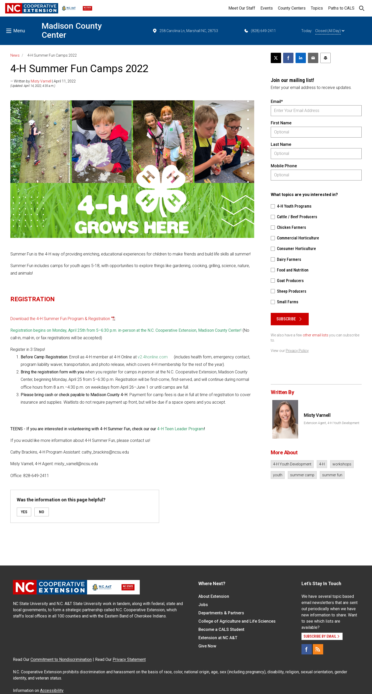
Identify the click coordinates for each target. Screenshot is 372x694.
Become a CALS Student (221, 629)
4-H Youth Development (292, 464)
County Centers (292, 8)
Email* (277, 101)
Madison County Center (72, 30)
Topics (317, 8)
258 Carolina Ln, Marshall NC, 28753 (185, 30)
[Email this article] (313, 58)
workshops (341, 464)
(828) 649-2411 (260, 30)
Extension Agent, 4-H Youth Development (331, 423)
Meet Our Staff (241, 8)
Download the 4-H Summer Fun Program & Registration (60, 318)
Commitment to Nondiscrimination (61, 659)
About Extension (213, 596)
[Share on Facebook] (288, 58)
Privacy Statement (129, 659)
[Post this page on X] (276, 58)
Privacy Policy (297, 351)
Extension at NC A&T (217, 637)
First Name (281, 122)
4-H (322, 464)
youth (277, 475)
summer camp (302, 475)
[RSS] (318, 649)
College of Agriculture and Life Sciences (237, 621)
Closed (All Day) (329, 31)
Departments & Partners (221, 612)
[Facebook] (306, 649)
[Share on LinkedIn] (301, 58)
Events (266, 8)
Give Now (207, 646)
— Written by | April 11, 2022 (43, 81)
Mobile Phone (284, 165)
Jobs (203, 604)
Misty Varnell (41, 81)
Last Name (281, 144)
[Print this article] (325, 58)
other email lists (315, 335)
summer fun (332, 475)
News (15, 55)
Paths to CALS (341, 8)
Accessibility (52, 690)
